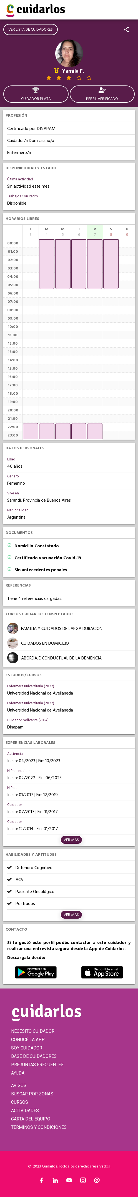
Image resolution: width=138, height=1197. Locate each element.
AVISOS (18, 1085)
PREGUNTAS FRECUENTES (37, 1064)
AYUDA (17, 1073)
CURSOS (19, 1102)
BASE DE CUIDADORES (34, 1056)
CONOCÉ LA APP (28, 1039)
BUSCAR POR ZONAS (32, 1094)
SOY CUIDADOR (26, 1048)
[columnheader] (30, 232)
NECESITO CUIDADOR (32, 1031)
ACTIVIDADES (25, 1110)
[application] (30, 431)
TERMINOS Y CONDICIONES (39, 1127)
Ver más (71, 840)
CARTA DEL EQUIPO (30, 1119)
